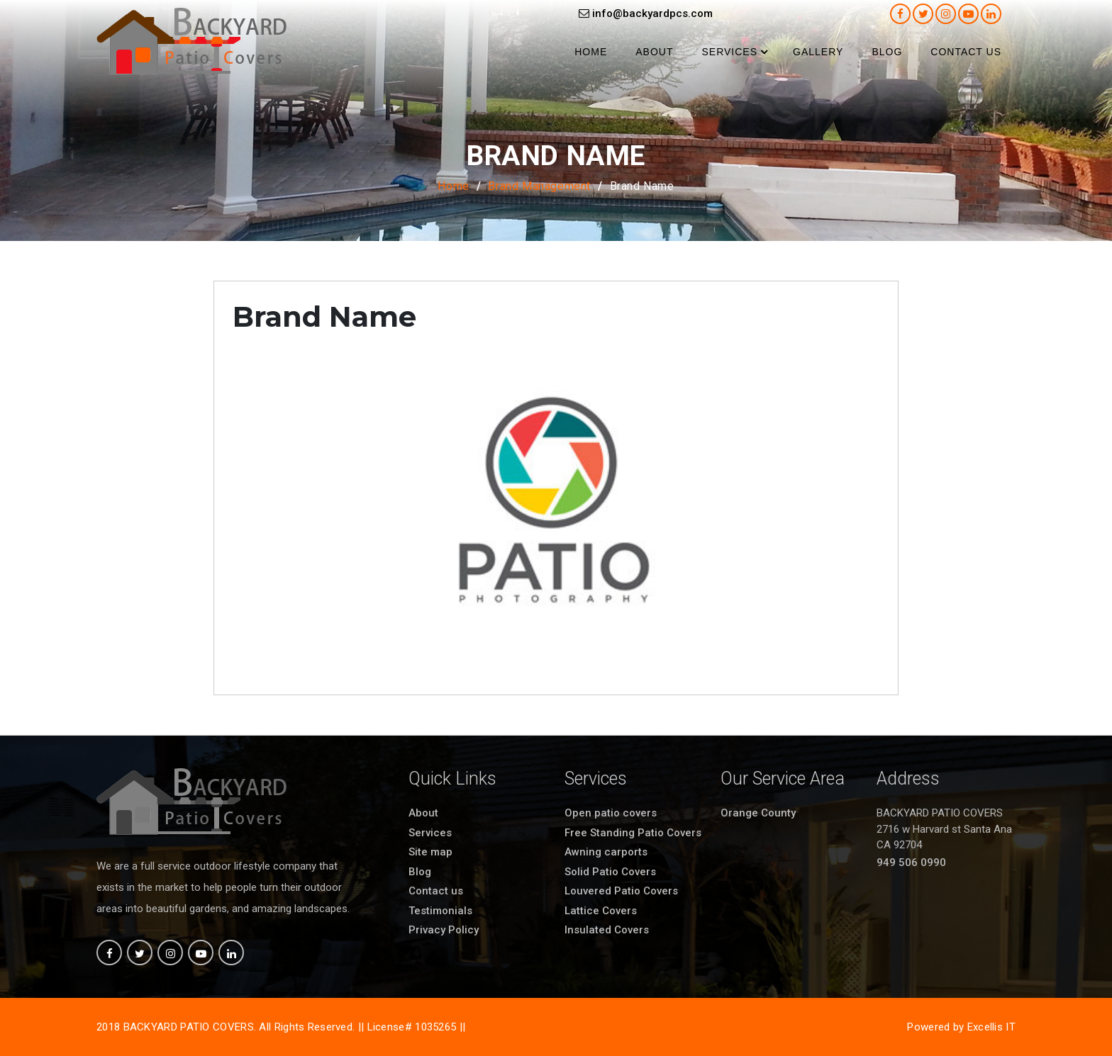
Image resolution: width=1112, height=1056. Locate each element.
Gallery (818, 51)
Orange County (758, 813)
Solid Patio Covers (610, 871)
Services (729, 51)
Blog (887, 51)
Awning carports (606, 852)
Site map (430, 852)
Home (590, 51)
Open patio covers (611, 813)
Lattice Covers (601, 910)
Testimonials (440, 910)
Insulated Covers (607, 929)
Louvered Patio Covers (621, 890)
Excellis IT (991, 1027)
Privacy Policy (443, 929)
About (654, 51)
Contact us (965, 51)
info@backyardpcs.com (646, 13)
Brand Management (539, 186)
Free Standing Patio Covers (633, 832)
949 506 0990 (911, 862)
